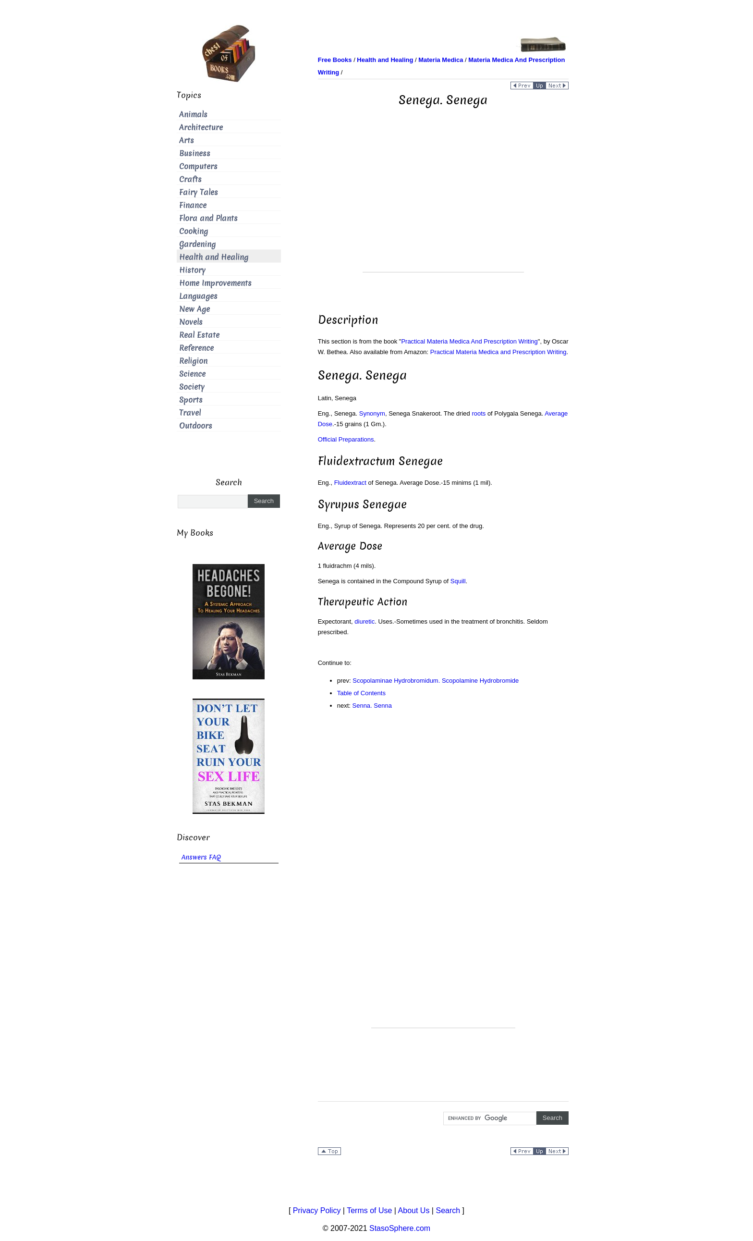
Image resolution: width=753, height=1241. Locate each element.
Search (448, 1210)
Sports (191, 400)
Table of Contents (361, 693)
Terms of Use (369, 1210)
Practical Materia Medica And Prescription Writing (469, 341)
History (192, 270)
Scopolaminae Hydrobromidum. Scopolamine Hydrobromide (435, 680)
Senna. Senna (372, 705)
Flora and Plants (208, 218)
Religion (193, 361)
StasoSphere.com (399, 1228)
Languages (198, 296)
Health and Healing (213, 257)
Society (192, 387)
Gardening (197, 244)
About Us (414, 1210)
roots (479, 413)
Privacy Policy (317, 1210)
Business (194, 153)
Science (192, 374)
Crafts (190, 179)
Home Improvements (215, 283)
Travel (190, 413)
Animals (193, 115)
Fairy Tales (198, 192)
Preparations (356, 439)
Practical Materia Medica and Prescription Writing (498, 352)
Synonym (372, 413)
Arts (186, 140)
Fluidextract (350, 482)
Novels (191, 322)
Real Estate (199, 335)
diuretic (364, 621)
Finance (192, 205)
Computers (198, 166)
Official (327, 439)
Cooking (193, 231)
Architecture (201, 128)
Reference (196, 348)
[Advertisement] (443, 204)
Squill (458, 581)
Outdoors (195, 426)
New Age (194, 309)
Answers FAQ (201, 857)
